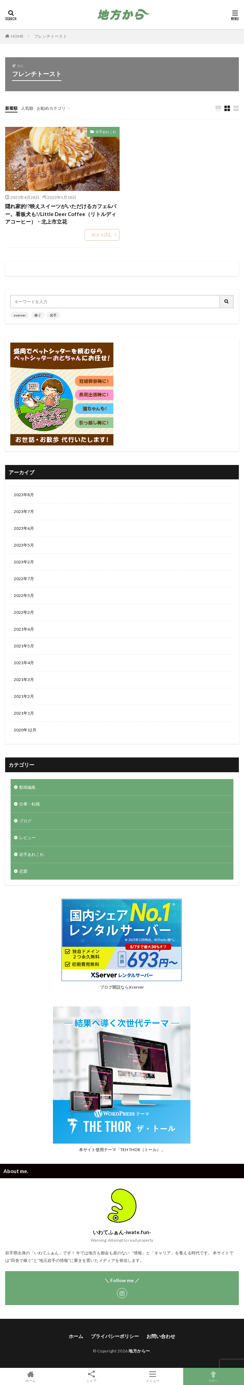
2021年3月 (24, 679)
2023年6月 (24, 528)
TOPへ (213, 1376)
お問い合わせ (160, 1336)
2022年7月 (24, 578)
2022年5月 (24, 595)
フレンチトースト (50, 36)
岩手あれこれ (106, 132)
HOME (17, 36)
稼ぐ (37, 315)
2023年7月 (24, 511)
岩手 (53, 315)
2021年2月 (24, 696)
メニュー (152, 1376)
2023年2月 (24, 561)
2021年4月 (24, 662)
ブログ (25, 820)
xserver (20, 315)
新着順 (11, 108)
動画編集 (27, 787)
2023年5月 (24, 545)
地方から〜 (139, 1350)
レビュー (27, 837)
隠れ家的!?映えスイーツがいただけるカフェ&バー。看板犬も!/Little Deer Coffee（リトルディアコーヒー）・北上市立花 (60, 214)
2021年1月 (24, 713)
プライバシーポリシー (115, 1336)
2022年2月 (24, 612)
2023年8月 (24, 494)
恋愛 (23, 871)
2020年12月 (25, 729)
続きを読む (102, 234)
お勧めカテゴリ (51, 108)
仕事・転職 (29, 804)
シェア (91, 1377)
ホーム (76, 1336)
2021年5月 (24, 645)
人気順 (27, 108)
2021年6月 (24, 629)
